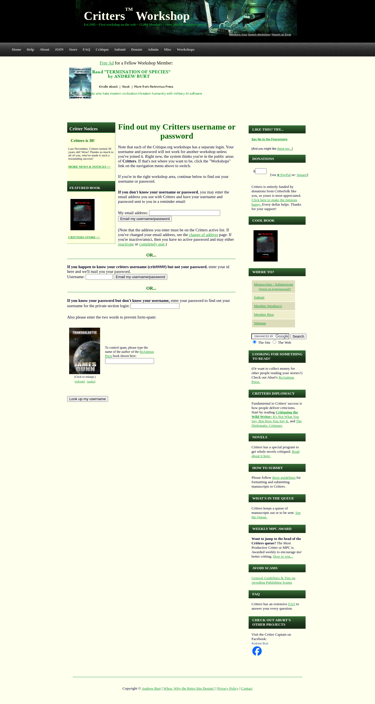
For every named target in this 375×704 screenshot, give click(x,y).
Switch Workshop (259, 34)
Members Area (238, 34)
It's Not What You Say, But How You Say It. (275, 416)
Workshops (186, 49)
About (44, 49)
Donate (136, 49)
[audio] (91, 381)
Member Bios (264, 314)
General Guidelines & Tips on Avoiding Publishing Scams (273, 580)
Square (302, 175)
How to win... (283, 556)
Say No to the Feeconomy (269, 139)
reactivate (126, 244)
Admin (153, 49)
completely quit (152, 244)
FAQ (86, 49)
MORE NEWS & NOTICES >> (89, 166)
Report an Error (281, 34)
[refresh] (80, 381)
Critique (102, 49)
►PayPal (284, 175)
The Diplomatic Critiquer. (276, 423)
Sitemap (260, 323)
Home (16, 49)
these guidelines (284, 477)
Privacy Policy (228, 688)
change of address (203, 234)
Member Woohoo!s (268, 306)
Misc (167, 49)
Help (30, 49)
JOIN (59, 49)
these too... (284, 148)
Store (73, 49)
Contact (246, 688)
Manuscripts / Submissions (273, 284)
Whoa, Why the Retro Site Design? (189, 688)
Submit (120, 49)
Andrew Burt (259, 643)
